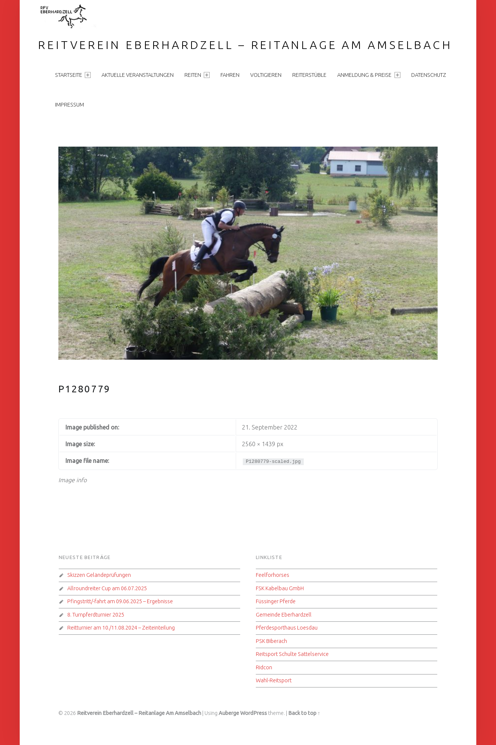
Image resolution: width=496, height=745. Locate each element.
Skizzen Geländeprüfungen (99, 575)
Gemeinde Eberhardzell (284, 615)
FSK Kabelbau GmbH (280, 588)
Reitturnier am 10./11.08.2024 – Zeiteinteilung (121, 628)
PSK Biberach (271, 641)
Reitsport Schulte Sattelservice (292, 654)
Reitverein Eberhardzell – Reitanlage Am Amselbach (245, 45)
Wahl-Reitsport (274, 680)
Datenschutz (428, 75)
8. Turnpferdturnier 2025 (95, 615)
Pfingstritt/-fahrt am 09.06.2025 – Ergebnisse (120, 601)
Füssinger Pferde (276, 601)
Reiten (197, 75)
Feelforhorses (272, 575)
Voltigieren (265, 75)
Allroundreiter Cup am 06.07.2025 (107, 588)
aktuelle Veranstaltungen (138, 75)
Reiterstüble (309, 75)
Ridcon (264, 667)
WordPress (253, 713)
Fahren (229, 75)
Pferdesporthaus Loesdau (287, 628)
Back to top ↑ (304, 713)
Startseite (73, 75)
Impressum (69, 105)
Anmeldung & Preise (368, 75)
